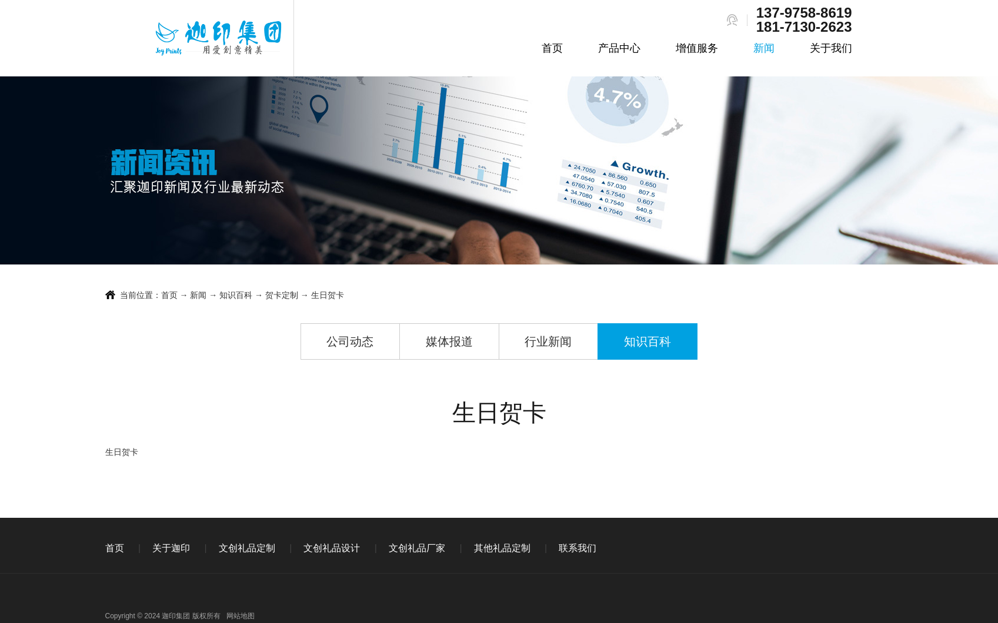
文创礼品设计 (331, 548)
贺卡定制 (281, 295)
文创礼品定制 (247, 548)
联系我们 (577, 548)
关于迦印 (171, 548)
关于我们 (831, 48)
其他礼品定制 (502, 548)
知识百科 (235, 295)
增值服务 (697, 48)
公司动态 (349, 341)
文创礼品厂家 (417, 548)
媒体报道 (449, 341)
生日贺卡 (327, 295)
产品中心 (619, 48)
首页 (552, 48)
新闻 (764, 48)
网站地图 (240, 616)
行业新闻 (548, 341)
